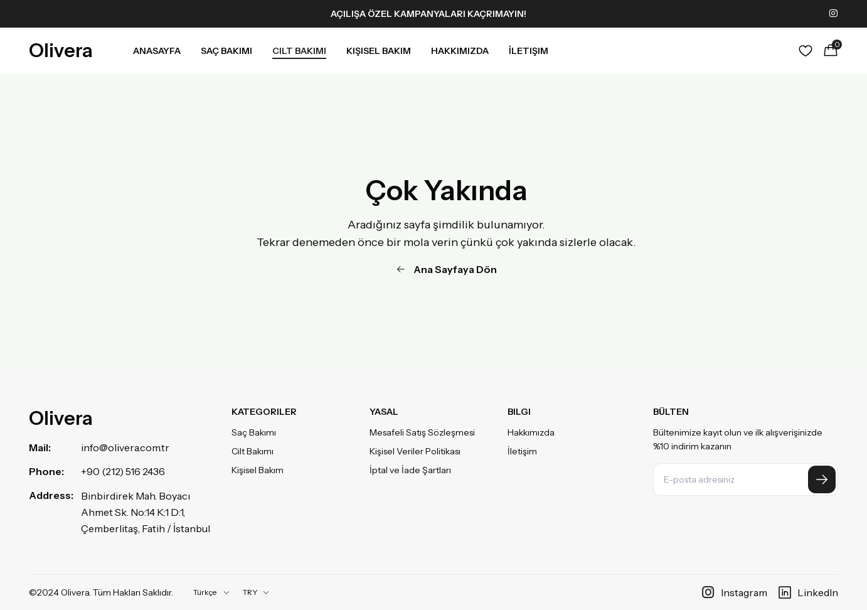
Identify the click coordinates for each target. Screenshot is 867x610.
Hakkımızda (460, 50)
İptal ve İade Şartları (410, 470)
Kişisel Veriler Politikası (415, 451)
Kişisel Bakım (378, 50)
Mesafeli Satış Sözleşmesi (422, 432)
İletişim (528, 50)
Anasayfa (157, 50)
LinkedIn (807, 592)
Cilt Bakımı (299, 50)
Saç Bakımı (226, 50)
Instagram (734, 592)
